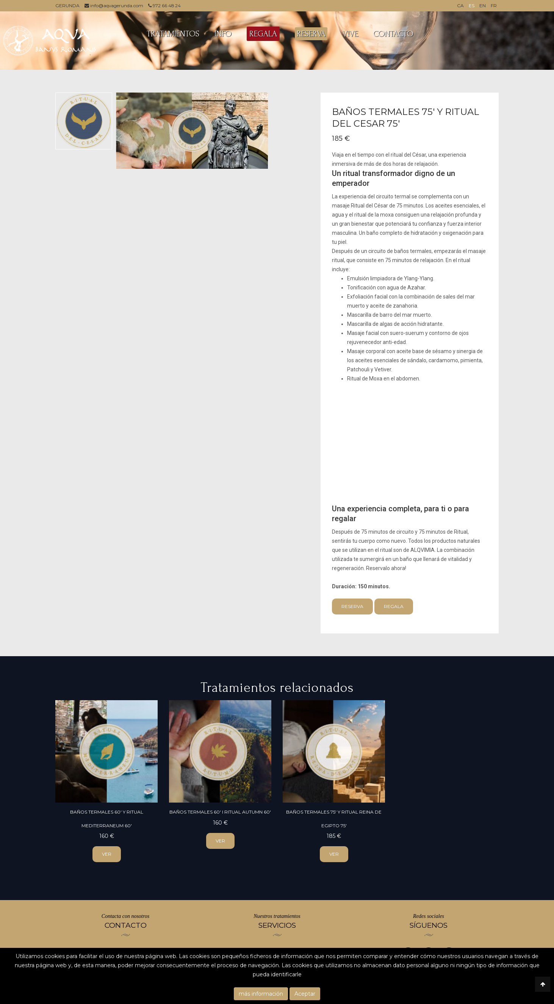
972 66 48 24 (165, 5)
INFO (223, 33)
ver (106, 854)
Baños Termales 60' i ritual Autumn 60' (220, 812)
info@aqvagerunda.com (114, 5)
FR (494, 5)
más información (261, 993)
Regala (394, 606)
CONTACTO (393, 33)
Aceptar (304, 993)
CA (460, 5)
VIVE (350, 33)
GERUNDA (67, 5)
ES (471, 5)
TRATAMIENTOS (173, 33)
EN (482, 5)
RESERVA (311, 33)
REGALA (263, 33)
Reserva (352, 606)
